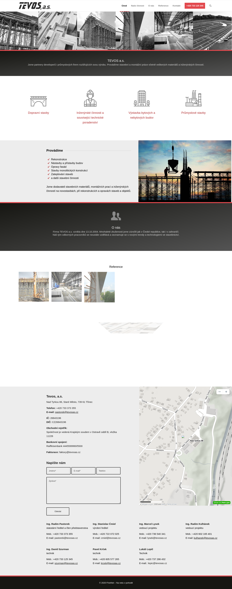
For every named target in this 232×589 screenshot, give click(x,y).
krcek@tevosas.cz (111, 563)
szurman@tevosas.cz (66, 563)
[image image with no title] (35, 288)
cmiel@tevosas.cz (111, 538)
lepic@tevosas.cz (157, 563)
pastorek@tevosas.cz (66, 412)
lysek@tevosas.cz (157, 538)
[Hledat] (210, 5)
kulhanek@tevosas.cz (205, 538)
